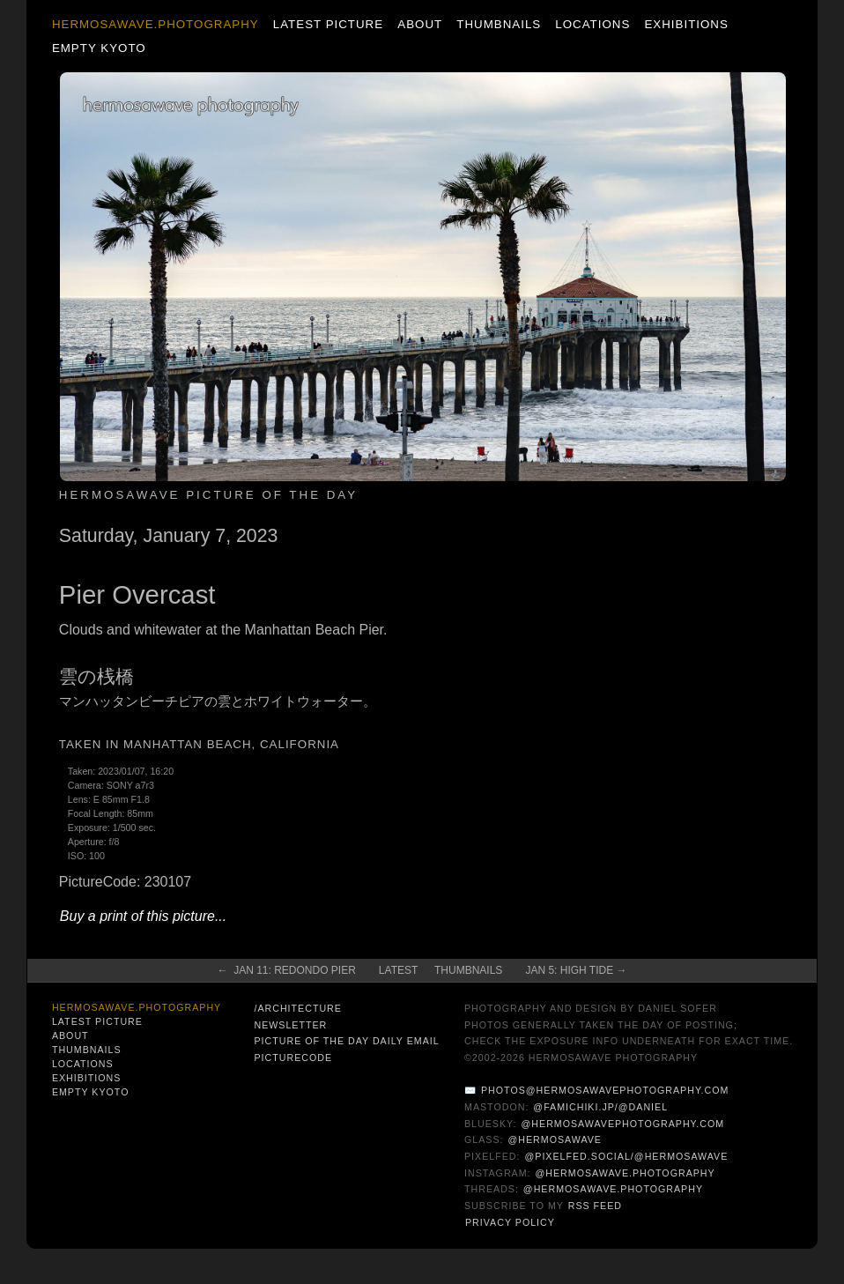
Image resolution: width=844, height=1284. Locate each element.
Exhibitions (686, 24)
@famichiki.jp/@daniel (600, 1107)
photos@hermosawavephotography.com (605, 1090)
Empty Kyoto (99, 48)
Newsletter (290, 1025)
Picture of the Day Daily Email (346, 1040)
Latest (398, 970)
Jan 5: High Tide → (575, 970)
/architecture (297, 1008)
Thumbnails (498, 24)
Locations (592, 24)
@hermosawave (554, 1139)
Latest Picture (328, 24)
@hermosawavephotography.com (623, 1123)
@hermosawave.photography (625, 1173)
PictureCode (293, 1057)
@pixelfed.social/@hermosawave (626, 1156)
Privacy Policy (510, 1222)
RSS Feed (595, 1205)
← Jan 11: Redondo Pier (286, 970)
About (419, 24)
